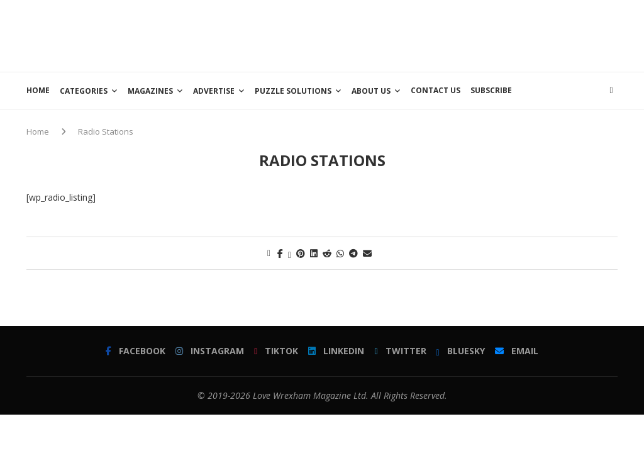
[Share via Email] (367, 253)
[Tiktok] (276, 351)
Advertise (214, 91)
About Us (371, 91)
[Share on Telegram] (353, 253)
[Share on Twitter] (289, 253)
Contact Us (435, 90)
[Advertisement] (389, 34)
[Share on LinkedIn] (314, 253)
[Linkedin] (336, 351)
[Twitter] (400, 351)
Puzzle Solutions (293, 91)
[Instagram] (209, 351)
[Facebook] (135, 351)
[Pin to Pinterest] (300, 253)
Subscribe (491, 90)
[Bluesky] (460, 351)
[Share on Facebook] (280, 253)
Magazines (150, 91)
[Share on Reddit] (327, 253)
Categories (84, 91)
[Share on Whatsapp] (340, 253)
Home (38, 90)
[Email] (516, 351)
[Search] (611, 90)
